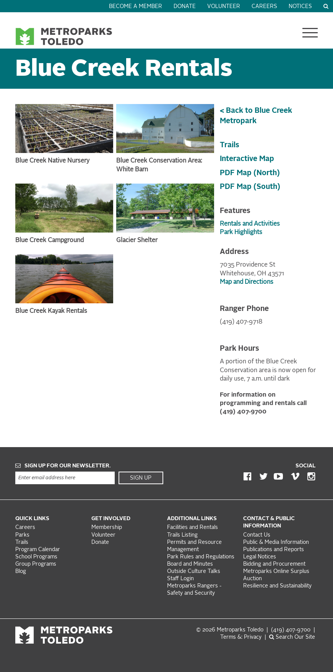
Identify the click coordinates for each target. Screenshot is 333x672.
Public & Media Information (276, 542)
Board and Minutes (190, 564)
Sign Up (140, 478)
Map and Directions (246, 282)
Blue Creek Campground (49, 241)
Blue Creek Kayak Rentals (51, 311)
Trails (229, 145)
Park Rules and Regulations (200, 557)
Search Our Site (292, 637)
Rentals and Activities (250, 224)
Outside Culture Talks (193, 571)
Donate (185, 6)
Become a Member (135, 6)
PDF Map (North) (250, 173)
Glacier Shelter (137, 241)
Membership (107, 527)
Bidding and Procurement (274, 564)
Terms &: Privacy (241, 637)
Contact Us (256, 535)
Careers (264, 6)
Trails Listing (182, 535)
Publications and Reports (273, 549)
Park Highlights (241, 232)
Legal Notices (259, 557)
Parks (22, 535)
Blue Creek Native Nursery (52, 161)
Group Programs (35, 564)
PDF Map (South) (250, 187)
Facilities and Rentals (192, 527)
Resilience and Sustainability (277, 586)
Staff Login (180, 578)
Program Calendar (37, 549)
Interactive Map (247, 159)
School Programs (36, 557)
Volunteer (223, 6)
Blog (20, 571)
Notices (300, 6)
